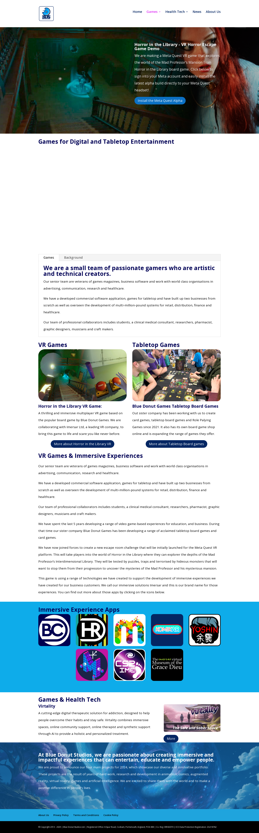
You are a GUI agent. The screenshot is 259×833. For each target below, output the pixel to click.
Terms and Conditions (86, 815)
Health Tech (175, 16)
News (197, 16)
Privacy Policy (61, 815)
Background (73, 257)
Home (137, 16)
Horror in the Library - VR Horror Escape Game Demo (175, 46)
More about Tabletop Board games (176, 444)
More (171, 738)
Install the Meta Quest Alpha (160, 100)
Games (152, 16)
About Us (213, 16)
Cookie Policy (110, 815)
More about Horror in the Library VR (82, 444)
